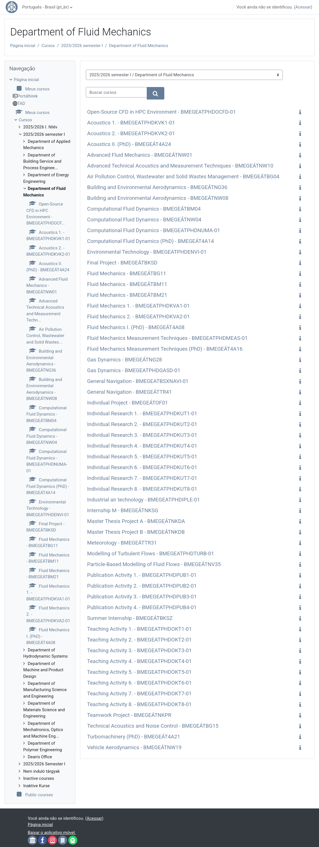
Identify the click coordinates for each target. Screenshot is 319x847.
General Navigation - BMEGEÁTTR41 (129, 392)
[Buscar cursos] (116, 92)
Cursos (48, 45)
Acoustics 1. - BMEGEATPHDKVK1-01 (131, 123)
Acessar (303, 7)
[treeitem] (40, 437)
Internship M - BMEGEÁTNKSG (122, 510)
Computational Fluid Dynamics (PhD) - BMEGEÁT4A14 (150, 241)
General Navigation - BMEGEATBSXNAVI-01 (138, 381)
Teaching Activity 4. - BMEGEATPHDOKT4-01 (139, 661)
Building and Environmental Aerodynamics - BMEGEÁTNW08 (158, 198)
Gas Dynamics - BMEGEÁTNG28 (124, 360)
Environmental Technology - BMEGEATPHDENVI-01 (147, 252)
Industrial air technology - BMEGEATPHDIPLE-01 (143, 500)
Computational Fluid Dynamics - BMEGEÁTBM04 (144, 209)
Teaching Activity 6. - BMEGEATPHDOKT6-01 (139, 683)
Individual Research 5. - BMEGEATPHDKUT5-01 (142, 457)
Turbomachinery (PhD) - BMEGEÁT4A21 (133, 737)
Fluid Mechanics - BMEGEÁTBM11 (127, 284)
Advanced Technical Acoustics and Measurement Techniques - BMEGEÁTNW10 (180, 166)
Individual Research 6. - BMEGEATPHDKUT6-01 (142, 467)
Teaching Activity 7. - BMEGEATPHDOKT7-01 (139, 694)
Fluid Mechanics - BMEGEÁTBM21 (127, 295)
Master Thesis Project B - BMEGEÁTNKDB (136, 532)
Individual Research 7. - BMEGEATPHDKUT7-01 (142, 478)
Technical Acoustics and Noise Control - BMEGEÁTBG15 (153, 726)
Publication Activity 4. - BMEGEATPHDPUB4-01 (142, 607)
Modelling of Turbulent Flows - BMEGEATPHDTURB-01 (150, 553)
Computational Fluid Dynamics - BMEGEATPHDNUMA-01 (153, 230)
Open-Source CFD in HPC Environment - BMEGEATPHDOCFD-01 (161, 112)
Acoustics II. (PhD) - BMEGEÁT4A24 (129, 144)
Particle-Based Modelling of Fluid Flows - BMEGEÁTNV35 (154, 564)
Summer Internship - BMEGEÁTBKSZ (130, 618)
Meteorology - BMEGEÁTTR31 (122, 543)
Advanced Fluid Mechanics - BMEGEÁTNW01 (139, 155)
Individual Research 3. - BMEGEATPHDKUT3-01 (142, 435)
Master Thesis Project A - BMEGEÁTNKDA (136, 521)
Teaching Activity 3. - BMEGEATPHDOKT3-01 (139, 650)
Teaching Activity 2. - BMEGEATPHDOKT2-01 (139, 640)
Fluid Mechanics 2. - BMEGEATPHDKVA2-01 (138, 317)
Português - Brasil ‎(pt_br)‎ (45, 7)
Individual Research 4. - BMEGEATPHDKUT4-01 (142, 446)
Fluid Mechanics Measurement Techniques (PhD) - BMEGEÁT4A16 (165, 349)
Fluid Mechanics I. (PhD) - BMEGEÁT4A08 (136, 327)
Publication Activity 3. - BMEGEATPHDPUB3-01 (142, 597)
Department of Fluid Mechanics (138, 45)
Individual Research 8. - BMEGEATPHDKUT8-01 (142, 489)
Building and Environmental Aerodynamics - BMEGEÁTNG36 (157, 187)
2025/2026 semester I (82, 45)
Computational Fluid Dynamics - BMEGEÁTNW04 (144, 220)
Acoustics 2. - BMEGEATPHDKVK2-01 (131, 133)
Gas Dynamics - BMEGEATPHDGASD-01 (133, 370)
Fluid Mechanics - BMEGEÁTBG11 (126, 273)
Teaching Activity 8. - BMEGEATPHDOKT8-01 (139, 704)
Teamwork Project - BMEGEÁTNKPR (129, 715)
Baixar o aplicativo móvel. (52, 832)
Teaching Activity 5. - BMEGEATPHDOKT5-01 (139, 672)
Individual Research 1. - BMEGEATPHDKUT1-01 (142, 413)
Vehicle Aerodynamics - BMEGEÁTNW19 (134, 747)
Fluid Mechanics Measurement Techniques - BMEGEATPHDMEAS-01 (167, 338)
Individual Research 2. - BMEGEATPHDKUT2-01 (142, 424)
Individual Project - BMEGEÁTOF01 (127, 403)
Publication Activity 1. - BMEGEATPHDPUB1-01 (142, 575)
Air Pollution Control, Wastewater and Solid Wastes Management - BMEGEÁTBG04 (183, 176)
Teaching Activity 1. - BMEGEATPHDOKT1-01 (139, 629)
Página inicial (22, 45)
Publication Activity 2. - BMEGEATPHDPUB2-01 (142, 586)
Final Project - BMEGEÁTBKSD (122, 263)
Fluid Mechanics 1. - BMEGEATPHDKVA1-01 (138, 306)
